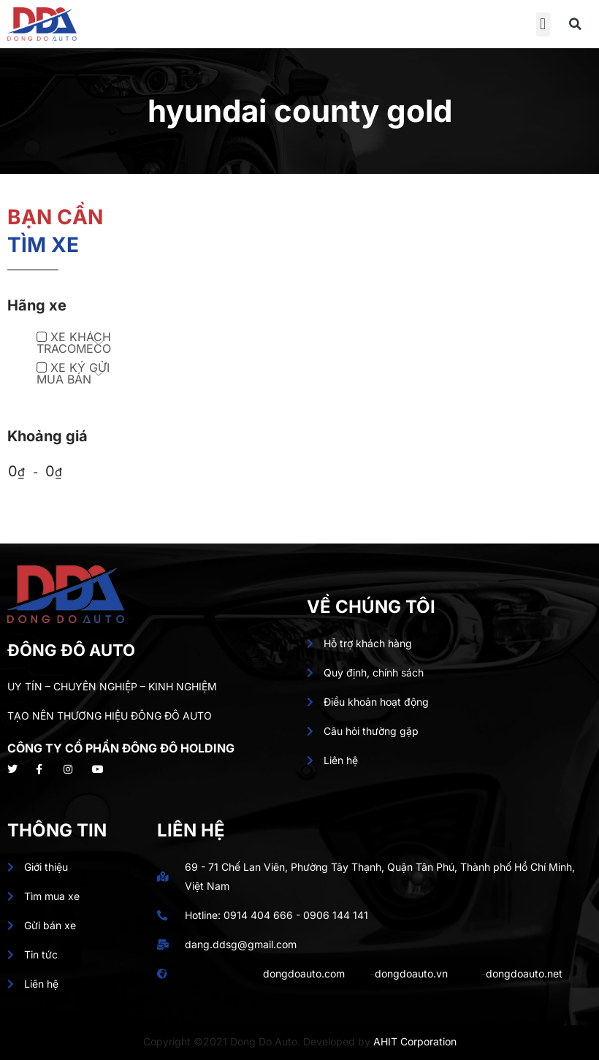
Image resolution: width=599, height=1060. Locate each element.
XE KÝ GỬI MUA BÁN (73, 373)
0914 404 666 (258, 915)
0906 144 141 (335, 915)
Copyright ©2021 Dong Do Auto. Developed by (258, 1041)
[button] (543, 24)
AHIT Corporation (415, 1041)
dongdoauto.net (524, 973)
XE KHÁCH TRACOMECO (74, 342)
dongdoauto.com (304, 973)
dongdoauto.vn (411, 973)
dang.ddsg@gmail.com (241, 944)
